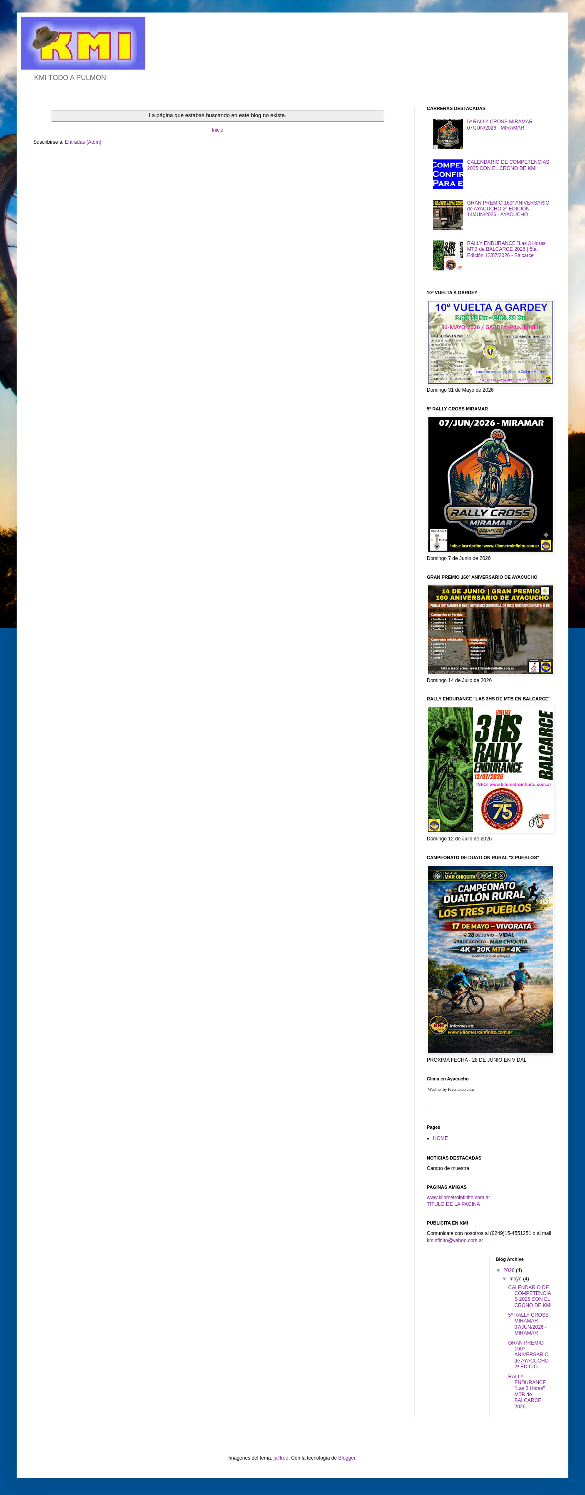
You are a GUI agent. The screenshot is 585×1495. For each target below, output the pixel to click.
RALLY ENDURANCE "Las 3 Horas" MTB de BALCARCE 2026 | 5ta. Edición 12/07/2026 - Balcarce (507, 249)
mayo (516, 1279)
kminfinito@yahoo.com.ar (455, 1240)
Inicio (217, 130)
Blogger (347, 1458)
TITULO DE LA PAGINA (453, 1204)
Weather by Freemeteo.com (451, 1089)
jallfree (281, 1458)
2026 (509, 1270)
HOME (440, 1138)
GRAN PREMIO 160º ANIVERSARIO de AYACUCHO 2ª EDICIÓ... (528, 1355)
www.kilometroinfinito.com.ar (458, 1197)
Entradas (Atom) (83, 142)
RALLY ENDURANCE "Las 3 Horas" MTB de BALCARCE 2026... (527, 1392)
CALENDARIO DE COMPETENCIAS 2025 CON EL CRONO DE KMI (508, 165)
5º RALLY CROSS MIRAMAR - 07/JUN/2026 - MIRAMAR (501, 124)
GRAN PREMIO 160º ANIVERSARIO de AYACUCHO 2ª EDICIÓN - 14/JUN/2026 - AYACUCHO (508, 209)
